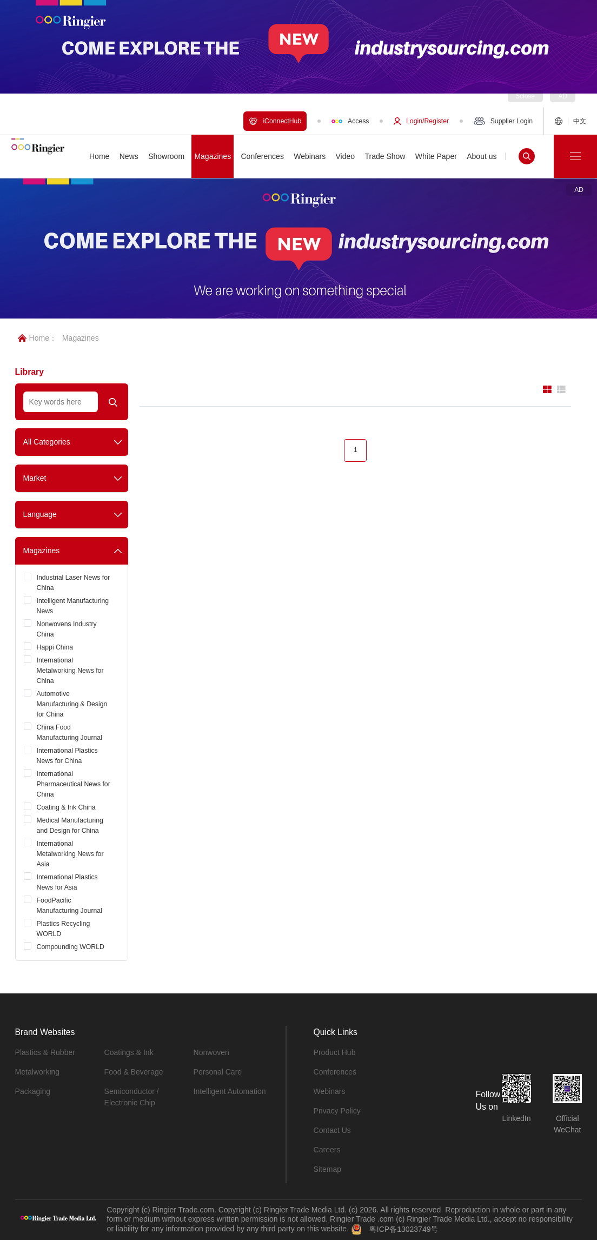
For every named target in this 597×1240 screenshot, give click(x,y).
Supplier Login (503, 121)
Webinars (330, 1091)
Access (350, 121)
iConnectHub (275, 121)
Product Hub (335, 1052)
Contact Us (332, 1130)
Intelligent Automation (230, 1091)
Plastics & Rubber (45, 1052)
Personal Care (218, 1071)
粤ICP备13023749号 (404, 1228)
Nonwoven (211, 1052)
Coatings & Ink (129, 1052)
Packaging (32, 1091)
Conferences (335, 1071)
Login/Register (421, 121)
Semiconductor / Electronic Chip (131, 1097)
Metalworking (37, 1071)
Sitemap (327, 1169)
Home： (37, 338)
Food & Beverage (133, 1071)
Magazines (80, 338)
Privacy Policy (337, 1110)
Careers (327, 1149)
